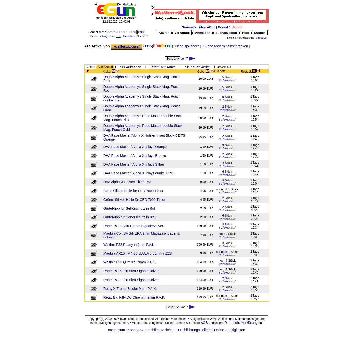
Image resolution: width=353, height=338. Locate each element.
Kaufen (164, 32)
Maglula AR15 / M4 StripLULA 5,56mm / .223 (137, 253)
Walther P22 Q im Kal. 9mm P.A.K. (129, 262)
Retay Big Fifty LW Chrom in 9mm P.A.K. (134, 297)
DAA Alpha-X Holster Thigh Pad (127, 182)
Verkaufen (182, 32)
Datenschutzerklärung (241, 323)
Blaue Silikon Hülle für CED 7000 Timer (133, 191)
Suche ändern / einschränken (225, 46)
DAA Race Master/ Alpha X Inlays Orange (135, 147)
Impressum (116, 330)
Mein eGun (207, 27)
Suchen (260, 32)
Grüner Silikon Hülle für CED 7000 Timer (134, 200)
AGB (204, 323)
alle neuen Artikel (197, 67)
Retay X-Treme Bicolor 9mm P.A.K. (130, 289)
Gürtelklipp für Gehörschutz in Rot (129, 208)
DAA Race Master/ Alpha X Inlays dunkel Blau (138, 173)
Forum (237, 27)
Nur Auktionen (130, 67)
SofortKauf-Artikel (162, 67)
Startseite (189, 27)
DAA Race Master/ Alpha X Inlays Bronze (134, 156)
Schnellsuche (98, 32)
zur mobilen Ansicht (157, 330)
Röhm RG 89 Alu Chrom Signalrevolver (133, 226)
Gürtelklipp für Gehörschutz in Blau (130, 217)
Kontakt (224, 27)
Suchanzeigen (226, 32)
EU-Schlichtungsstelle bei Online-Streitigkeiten (209, 330)
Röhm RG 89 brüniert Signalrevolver (131, 280)
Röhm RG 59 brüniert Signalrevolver (131, 271)
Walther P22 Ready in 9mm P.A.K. (129, 245)
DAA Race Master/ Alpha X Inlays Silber (133, 164)
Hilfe (245, 32)
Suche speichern (186, 46)
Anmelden (202, 32)
